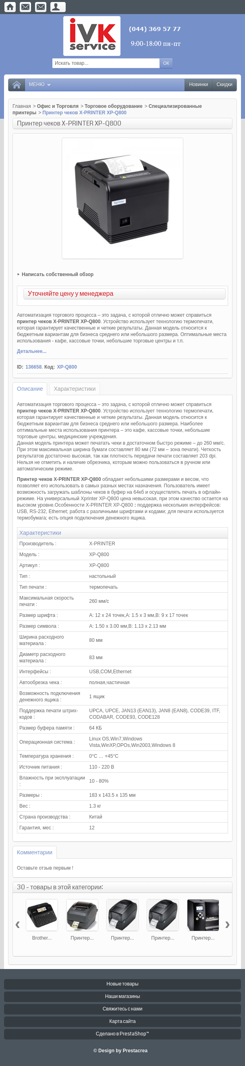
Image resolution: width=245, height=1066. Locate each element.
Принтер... (82, 938)
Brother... (42, 938)
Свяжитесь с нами (123, 1009)
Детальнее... (31, 351)
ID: (20, 367)
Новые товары (122, 984)
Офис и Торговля (58, 106)
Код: (49, 367)
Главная (21, 106)
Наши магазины (122, 996)
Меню (40, 84)
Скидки (224, 84)
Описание (30, 389)
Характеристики (75, 389)
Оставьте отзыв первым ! (45, 868)
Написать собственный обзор (57, 274)
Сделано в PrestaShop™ (122, 1034)
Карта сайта (122, 1021)
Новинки (198, 84)
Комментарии (34, 852)
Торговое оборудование (114, 106)
